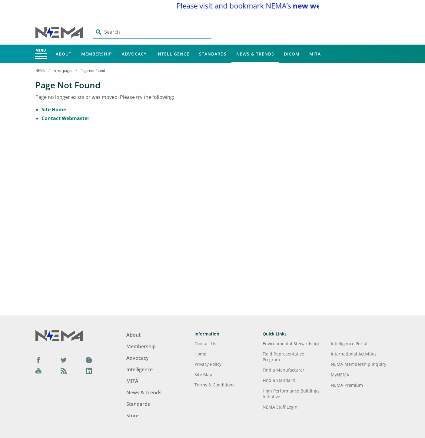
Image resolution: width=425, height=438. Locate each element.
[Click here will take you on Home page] (59, 32)
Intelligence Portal (349, 343)
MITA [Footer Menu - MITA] (132, 381)
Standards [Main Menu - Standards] (213, 54)
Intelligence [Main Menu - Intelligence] (172, 54)
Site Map (203, 374)
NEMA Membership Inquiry (358, 364)
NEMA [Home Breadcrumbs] (40, 70)
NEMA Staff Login (280, 407)
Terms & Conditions (214, 385)
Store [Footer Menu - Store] (132, 415)
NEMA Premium (347, 385)
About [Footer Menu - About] (133, 335)
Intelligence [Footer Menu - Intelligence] (139, 369)
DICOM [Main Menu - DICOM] (292, 54)
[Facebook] (38, 360)
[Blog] (89, 360)
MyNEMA (340, 375)
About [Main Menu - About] (63, 54)
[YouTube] (38, 371)
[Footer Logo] (59, 335)
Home (200, 354)
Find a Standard (279, 380)
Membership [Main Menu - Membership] (96, 54)
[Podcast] (64, 371)
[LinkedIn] (89, 371)
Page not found (93, 70)
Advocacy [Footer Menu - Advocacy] (137, 358)
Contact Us (205, 343)
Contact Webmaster (65, 118)
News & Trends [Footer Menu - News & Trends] (143, 392)
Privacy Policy (207, 364)
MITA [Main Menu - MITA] (315, 54)
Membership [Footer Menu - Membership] (141, 346)
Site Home (54, 109)
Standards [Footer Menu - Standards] (138, 404)
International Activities (354, 354)
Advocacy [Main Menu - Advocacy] (134, 54)
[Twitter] (64, 360)
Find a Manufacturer (283, 370)
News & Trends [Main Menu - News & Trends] (255, 54)
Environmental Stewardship (291, 343)
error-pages (62, 70)
